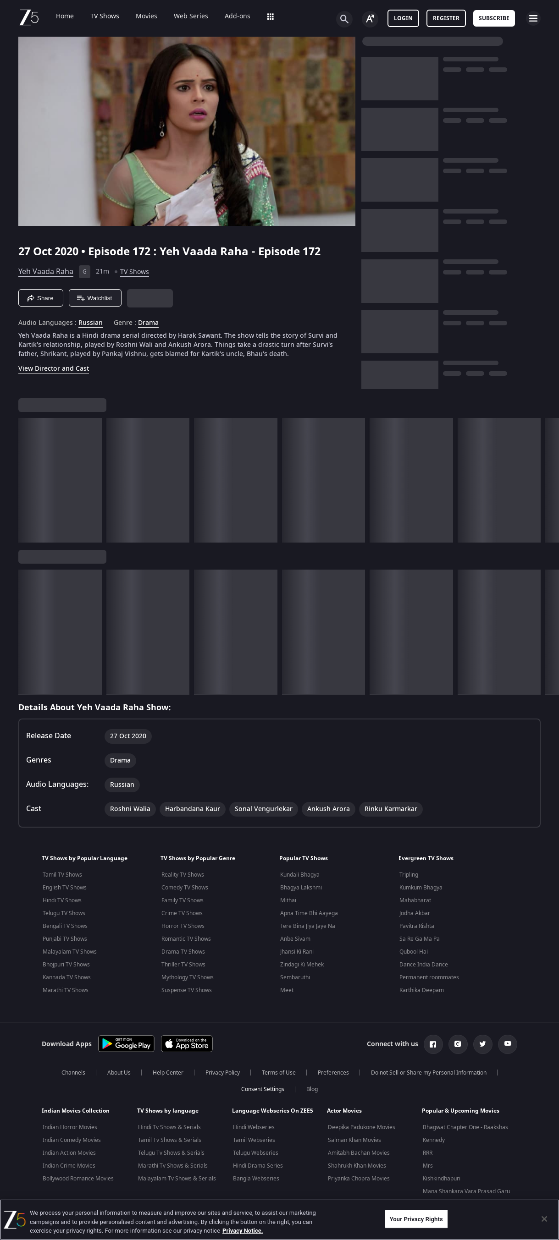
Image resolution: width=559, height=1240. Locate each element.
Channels (73, 1073)
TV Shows (98, 16)
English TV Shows (65, 887)
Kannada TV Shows (67, 977)
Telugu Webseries (255, 1153)
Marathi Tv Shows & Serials (173, 1166)
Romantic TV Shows (186, 939)
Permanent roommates (429, 977)
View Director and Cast (53, 368)
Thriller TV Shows (183, 964)
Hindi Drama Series (258, 1166)
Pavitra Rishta (416, 926)
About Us (119, 1073)
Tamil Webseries (254, 1140)
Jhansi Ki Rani (297, 952)
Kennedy (434, 1140)
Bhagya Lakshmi (301, 887)
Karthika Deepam (421, 990)
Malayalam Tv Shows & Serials (177, 1178)
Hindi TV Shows (62, 900)
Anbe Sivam (295, 939)
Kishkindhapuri (441, 1178)
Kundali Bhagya (300, 875)
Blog (312, 1089)
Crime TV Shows (182, 913)
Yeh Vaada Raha (45, 271)
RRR (427, 1153)
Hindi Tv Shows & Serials (169, 1127)
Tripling (408, 875)
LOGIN (403, 18)
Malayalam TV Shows (70, 952)
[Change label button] (370, 19)
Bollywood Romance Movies (78, 1178)
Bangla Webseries (256, 1178)
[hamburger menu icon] (533, 18)
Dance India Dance (423, 964)
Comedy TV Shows (184, 887)
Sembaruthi (295, 977)
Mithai (288, 900)
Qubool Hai (413, 952)
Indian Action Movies (69, 1153)
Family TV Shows (182, 900)
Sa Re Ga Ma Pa (419, 939)
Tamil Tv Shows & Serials (169, 1140)
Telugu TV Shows (64, 913)
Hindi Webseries (254, 1127)
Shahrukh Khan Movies (357, 1166)
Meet (286, 990)
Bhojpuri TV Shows (66, 964)
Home (58, 16)
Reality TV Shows (182, 875)
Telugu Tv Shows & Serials (171, 1153)
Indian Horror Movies (70, 1127)
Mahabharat (415, 900)
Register (446, 18)
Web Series (184, 16)
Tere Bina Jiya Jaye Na (307, 926)
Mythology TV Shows (187, 977)
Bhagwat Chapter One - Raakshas (465, 1127)
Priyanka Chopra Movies (359, 1178)
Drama (148, 323)
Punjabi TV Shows (65, 939)
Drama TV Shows (183, 952)
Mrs (428, 1166)
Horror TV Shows (183, 926)
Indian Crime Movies (69, 1166)
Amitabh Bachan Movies (359, 1153)
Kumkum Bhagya (421, 887)
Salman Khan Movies (354, 1140)
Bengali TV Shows (65, 926)
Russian (90, 323)
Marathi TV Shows (66, 990)
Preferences (333, 1073)
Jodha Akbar (414, 913)
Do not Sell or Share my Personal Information (429, 1073)
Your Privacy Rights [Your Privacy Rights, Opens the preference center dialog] (416, 1218)
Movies (140, 16)
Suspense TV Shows (186, 990)
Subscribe (494, 18)
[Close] (544, 1219)
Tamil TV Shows (62, 875)
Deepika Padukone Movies (361, 1127)
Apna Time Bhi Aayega (309, 913)
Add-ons (231, 16)
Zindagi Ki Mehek (302, 964)
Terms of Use (279, 1073)
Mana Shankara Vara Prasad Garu (466, 1191)
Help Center (168, 1073)
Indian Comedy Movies (72, 1140)
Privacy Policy (222, 1073)
